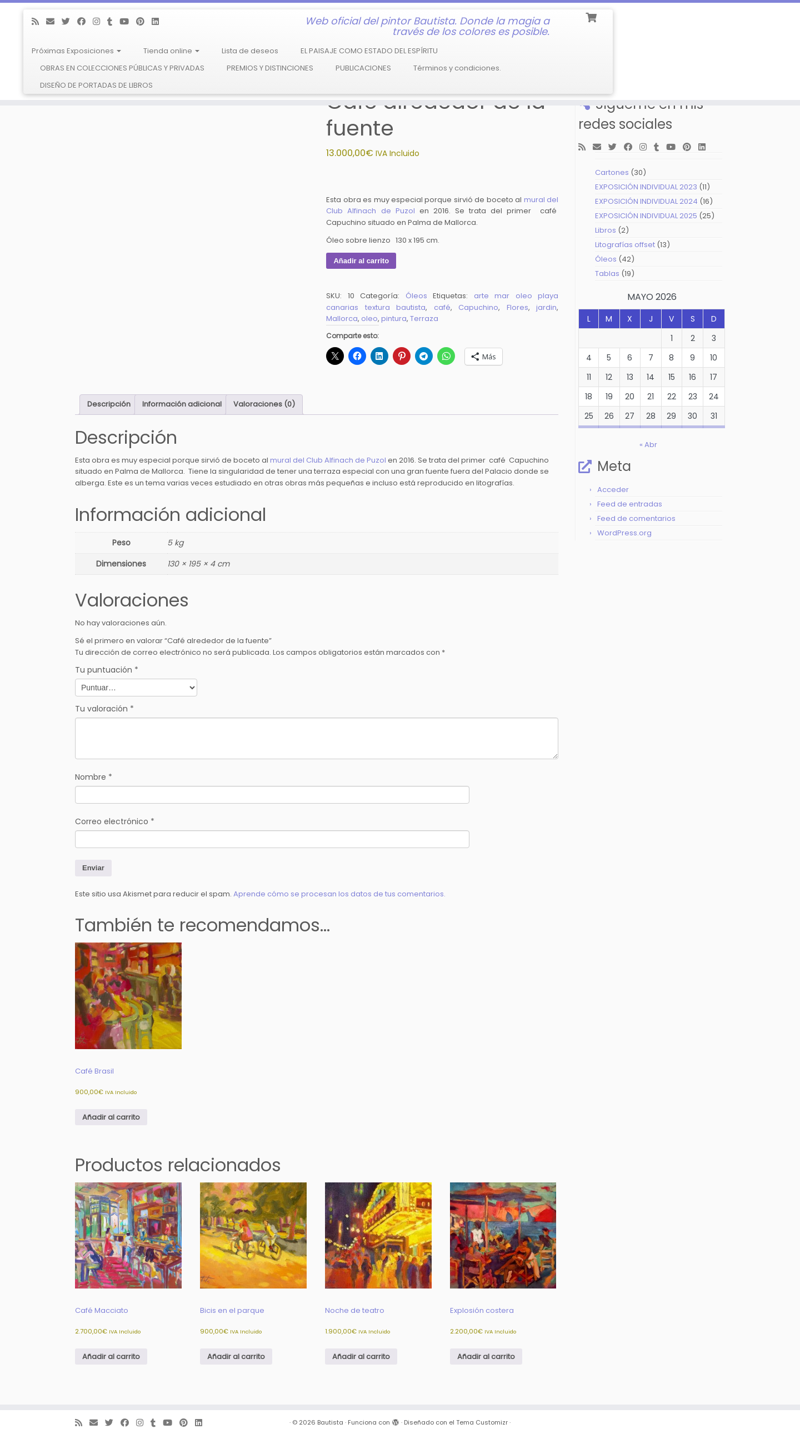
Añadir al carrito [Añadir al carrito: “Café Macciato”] (111, 1356)
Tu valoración (104, 708)
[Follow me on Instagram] (100, 21)
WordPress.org (624, 533)
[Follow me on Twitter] (69, 21)
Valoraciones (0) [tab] (264, 404)
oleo (369, 318)
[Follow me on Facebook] (85, 21)
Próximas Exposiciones (76, 51)
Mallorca (342, 318)
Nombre (93, 777)
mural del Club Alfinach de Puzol (328, 460)
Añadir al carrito (361, 261)
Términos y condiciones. (457, 68)
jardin (546, 307)
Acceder (613, 489)
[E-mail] (54, 21)
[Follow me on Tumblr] (113, 21)
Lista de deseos (250, 51)
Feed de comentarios (636, 518)
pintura (394, 318)
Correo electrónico (114, 821)
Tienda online (171, 51)
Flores (517, 307)
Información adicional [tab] (182, 404)
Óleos (416, 295)
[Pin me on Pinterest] (144, 21)
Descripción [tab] (109, 404)
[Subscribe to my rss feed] (39, 21)
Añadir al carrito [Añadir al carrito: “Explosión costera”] (486, 1356)
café (442, 307)
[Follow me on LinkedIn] (159, 21)
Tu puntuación (106, 669)
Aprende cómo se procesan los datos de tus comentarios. (339, 894)
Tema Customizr (482, 1422)
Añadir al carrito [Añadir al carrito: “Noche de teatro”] (361, 1356)
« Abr (648, 444)
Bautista (330, 1422)
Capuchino (478, 307)
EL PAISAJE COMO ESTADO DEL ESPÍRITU (369, 51)
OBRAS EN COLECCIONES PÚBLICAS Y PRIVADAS (122, 68)
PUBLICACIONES (363, 68)
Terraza (424, 318)
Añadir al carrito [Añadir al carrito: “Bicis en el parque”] (236, 1356)
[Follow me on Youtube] (127, 21)
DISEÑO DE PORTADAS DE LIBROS (96, 85)
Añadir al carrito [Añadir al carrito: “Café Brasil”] (111, 1117)
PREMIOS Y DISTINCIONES (270, 68)
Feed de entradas (629, 504)
